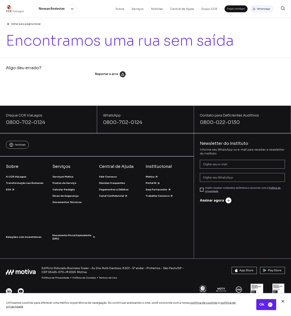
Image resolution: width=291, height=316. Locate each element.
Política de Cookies (84, 277)
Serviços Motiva (63, 176)
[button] (262, 8)
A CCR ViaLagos (16, 176)
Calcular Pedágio (64, 189)
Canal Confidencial (113, 195)
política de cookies (204, 302)
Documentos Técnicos (67, 202)
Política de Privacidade (55, 277)
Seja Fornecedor (158, 189)
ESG (10, 189)
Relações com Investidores (24, 237)
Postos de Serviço (64, 183)
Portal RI (153, 183)
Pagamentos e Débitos (114, 189)
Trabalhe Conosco (159, 195)
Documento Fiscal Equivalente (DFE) (73, 237)
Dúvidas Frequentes (112, 183)
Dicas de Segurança (66, 195)
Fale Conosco (108, 176)
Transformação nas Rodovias (24, 183)
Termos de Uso (108, 277)
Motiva (152, 176)
